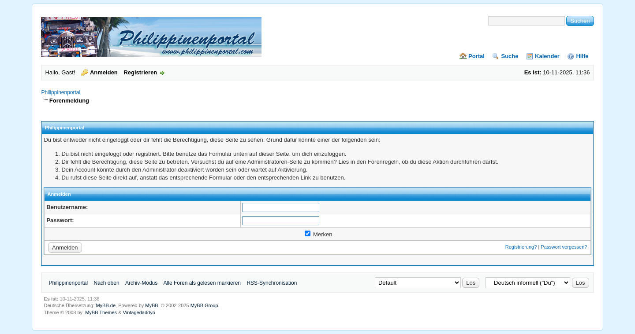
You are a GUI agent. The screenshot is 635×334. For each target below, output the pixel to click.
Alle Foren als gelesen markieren (202, 283)
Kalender (547, 56)
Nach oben (107, 283)
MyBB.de (106, 305)
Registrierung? (521, 247)
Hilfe (582, 56)
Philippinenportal (60, 92)
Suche (509, 56)
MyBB (151, 305)
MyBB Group (204, 305)
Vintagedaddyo (139, 312)
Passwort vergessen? (564, 247)
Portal (476, 56)
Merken (318, 234)
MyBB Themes (101, 312)
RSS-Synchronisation (272, 283)
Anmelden (104, 72)
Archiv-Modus (141, 283)
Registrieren (140, 72)
